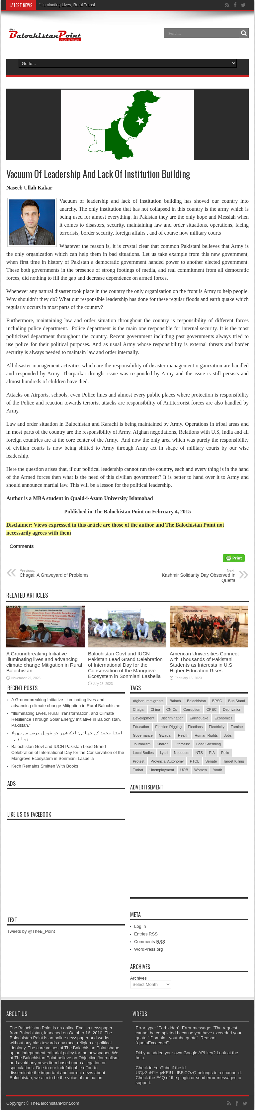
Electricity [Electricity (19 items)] (216, 727)
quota (141, 1037)
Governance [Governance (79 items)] (143, 735)
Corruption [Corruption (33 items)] (191, 709)
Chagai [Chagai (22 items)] (138, 709)
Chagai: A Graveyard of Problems (60, 573)
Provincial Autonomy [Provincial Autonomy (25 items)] (167, 761)
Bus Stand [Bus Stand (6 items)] (236, 701)
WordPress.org (148, 949)
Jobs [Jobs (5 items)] (227, 735)
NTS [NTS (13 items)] (199, 753)
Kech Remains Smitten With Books (44, 766)
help (140, 1057)
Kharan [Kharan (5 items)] (162, 744)
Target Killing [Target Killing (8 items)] (233, 761)
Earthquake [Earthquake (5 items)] (199, 718)
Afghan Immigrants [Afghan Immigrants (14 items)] (148, 701)
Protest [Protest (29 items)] (138, 761)
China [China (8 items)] (155, 709)
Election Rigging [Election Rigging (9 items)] (168, 727)
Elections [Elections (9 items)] (195, 727)
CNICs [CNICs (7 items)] (171, 709)
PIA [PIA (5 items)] (212, 753)
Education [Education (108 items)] (141, 727)
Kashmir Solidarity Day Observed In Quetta (194, 575)
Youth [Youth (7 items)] (217, 770)
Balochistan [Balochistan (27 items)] (196, 701)
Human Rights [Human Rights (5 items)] (206, 735)
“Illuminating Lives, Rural (61, 5)
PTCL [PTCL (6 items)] (194, 761)
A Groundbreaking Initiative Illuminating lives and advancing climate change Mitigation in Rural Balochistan (44, 662)
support (143, 1082)
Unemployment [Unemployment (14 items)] (161, 770)
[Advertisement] (189, 837)
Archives (138, 978)
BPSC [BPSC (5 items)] (217, 701)
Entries (146, 933)
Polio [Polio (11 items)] (225, 753)
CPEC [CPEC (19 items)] (212, 709)
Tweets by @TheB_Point (31, 931)
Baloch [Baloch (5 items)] (175, 701)
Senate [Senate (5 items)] (211, 761)
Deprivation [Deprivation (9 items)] (232, 709)
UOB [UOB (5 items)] (184, 770)
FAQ (160, 1077)
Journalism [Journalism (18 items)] (141, 744)
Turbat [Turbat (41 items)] (138, 770)
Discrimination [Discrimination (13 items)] (171, 718)
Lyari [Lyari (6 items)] (164, 753)
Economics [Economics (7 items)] (223, 718)
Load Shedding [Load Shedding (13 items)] (208, 744)
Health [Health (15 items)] (183, 735)
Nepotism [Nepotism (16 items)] (181, 753)
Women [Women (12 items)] (200, 770)
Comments (149, 941)
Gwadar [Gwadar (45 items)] (165, 735)
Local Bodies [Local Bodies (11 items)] (143, 753)
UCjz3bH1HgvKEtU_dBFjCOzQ (166, 1072)
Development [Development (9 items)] (143, 718)
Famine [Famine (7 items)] (237, 727)
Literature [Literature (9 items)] (182, 744)
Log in (140, 926)
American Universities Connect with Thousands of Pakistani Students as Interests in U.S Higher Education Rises (204, 662)
